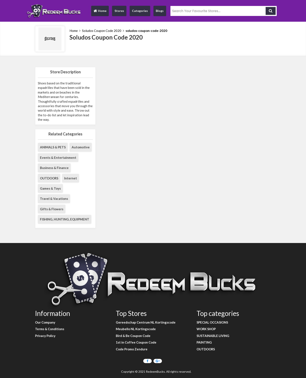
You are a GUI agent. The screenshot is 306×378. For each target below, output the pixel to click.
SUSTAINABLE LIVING (213, 336)
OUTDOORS (49, 178)
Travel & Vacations (54, 198)
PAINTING (204, 342)
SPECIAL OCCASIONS (212, 322)
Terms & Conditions (49, 329)
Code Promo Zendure (131, 349)
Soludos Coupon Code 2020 (101, 31)
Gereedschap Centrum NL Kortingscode (146, 322)
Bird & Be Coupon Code (133, 336)
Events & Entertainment (58, 157)
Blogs (160, 11)
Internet (70, 178)
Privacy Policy (45, 336)
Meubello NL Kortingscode (136, 329)
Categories (140, 11)
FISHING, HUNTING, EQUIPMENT (64, 219)
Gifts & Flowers (51, 209)
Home (99, 12)
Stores (119, 11)
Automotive (81, 147)
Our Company (45, 322)
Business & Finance (54, 168)
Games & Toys (50, 188)
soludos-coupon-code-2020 (146, 31)
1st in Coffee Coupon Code (136, 342)
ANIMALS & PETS (53, 147)
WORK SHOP (206, 329)
